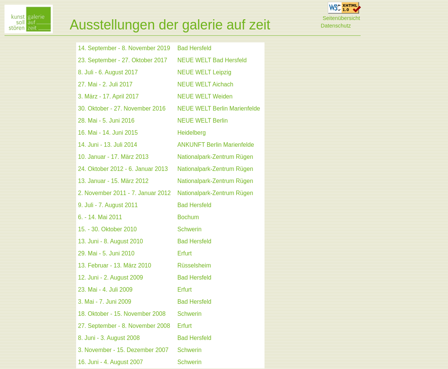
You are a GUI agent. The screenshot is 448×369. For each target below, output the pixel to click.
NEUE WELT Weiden (204, 96)
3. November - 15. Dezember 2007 (123, 350)
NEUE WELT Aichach (205, 84)
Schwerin (189, 229)
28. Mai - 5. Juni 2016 (106, 120)
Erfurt (184, 253)
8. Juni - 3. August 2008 (109, 338)
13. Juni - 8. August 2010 (110, 241)
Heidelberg (191, 132)
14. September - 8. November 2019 (124, 48)
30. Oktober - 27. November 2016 (121, 108)
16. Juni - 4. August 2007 (110, 362)
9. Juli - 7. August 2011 (108, 205)
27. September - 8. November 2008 (124, 326)
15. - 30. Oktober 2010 (107, 229)
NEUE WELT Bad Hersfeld (212, 60)
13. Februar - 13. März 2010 (114, 265)
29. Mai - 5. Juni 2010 (106, 253)
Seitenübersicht (341, 18)
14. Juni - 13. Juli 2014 (107, 144)
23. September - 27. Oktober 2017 (122, 60)
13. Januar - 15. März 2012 (113, 181)
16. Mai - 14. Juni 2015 (108, 132)
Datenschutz (336, 26)
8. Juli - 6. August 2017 (108, 72)
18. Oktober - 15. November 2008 (121, 314)
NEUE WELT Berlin (202, 120)
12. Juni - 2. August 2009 (110, 277)
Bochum (188, 217)
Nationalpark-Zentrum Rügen (215, 157)
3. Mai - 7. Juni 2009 (104, 301)
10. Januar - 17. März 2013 (113, 157)
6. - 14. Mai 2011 (100, 217)
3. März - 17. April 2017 (108, 96)
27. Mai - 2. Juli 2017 (105, 84)
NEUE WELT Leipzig (204, 72)
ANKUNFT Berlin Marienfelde (215, 144)
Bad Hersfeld (194, 48)
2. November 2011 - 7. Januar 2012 (124, 193)
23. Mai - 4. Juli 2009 (105, 289)
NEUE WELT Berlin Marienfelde (218, 108)
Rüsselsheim (194, 265)
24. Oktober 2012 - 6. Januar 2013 (123, 169)
